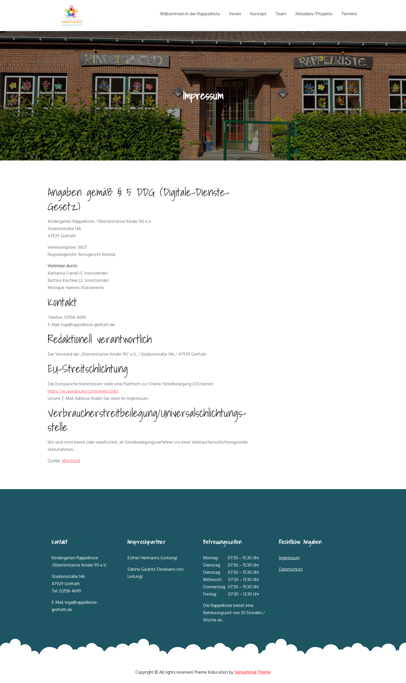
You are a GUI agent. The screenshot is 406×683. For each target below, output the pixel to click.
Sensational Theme (252, 672)
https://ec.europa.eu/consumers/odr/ (83, 391)
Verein (235, 13)
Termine (349, 13)
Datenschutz (291, 569)
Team (280, 13)
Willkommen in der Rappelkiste (190, 13)
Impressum (289, 557)
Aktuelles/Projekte (313, 13)
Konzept (258, 13)
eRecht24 (71, 460)
